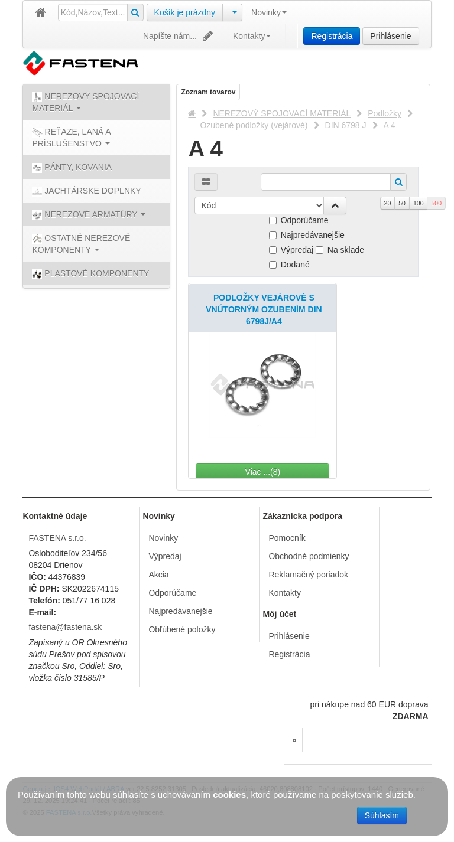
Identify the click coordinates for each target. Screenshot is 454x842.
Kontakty (252, 36)
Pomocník (286, 538)
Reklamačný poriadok (308, 574)
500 (436, 203)
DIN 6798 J (346, 125)
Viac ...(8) (302, 472)
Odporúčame (299, 220)
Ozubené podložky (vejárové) (253, 125)
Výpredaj (291, 249)
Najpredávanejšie (307, 235)
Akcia (158, 574)
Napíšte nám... (179, 36)
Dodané (289, 264)
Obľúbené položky (181, 629)
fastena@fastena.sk (65, 627)
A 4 (389, 125)
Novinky (269, 12)
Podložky (384, 113)
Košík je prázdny (185, 12)
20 (387, 203)
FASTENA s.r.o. (57, 538)
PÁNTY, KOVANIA (72, 167)
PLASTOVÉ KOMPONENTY (90, 274)
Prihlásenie (390, 36)
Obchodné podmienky (308, 556)
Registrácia (331, 36)
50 (402, 203)
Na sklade (340, 249)
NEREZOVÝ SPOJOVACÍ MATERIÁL (282, 113)
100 (418, 203)
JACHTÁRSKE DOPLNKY (86, 191)
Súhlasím (382, 815)
